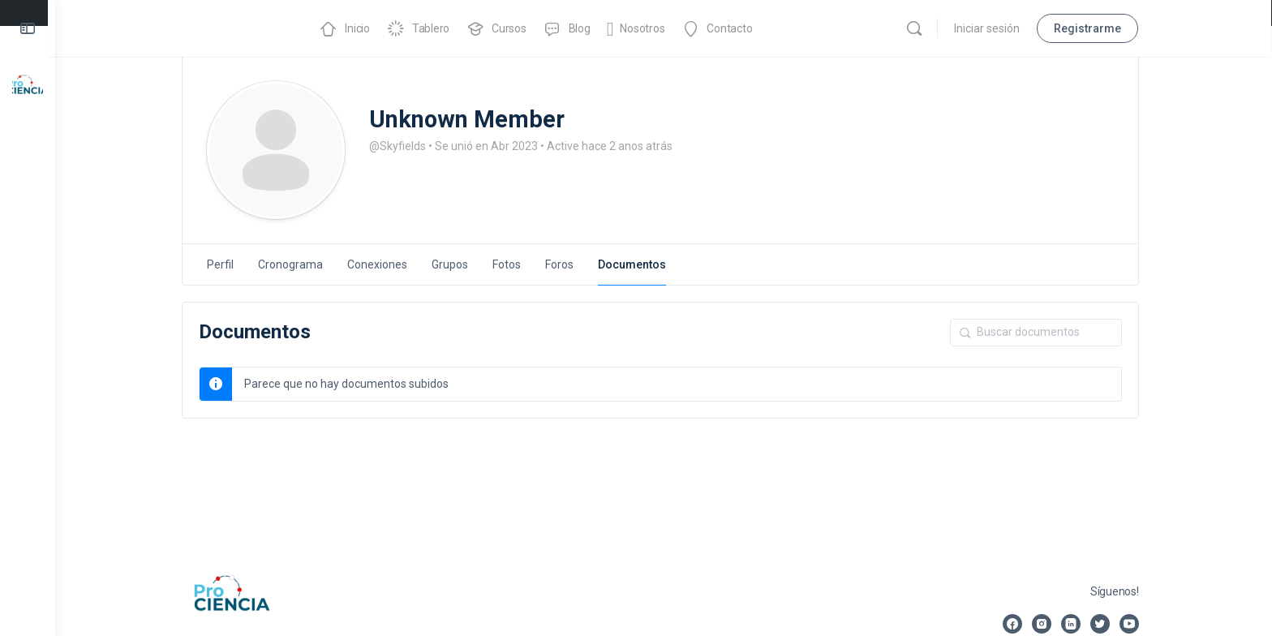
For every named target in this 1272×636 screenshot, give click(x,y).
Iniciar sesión (991, 28)
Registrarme (1091, 28)
